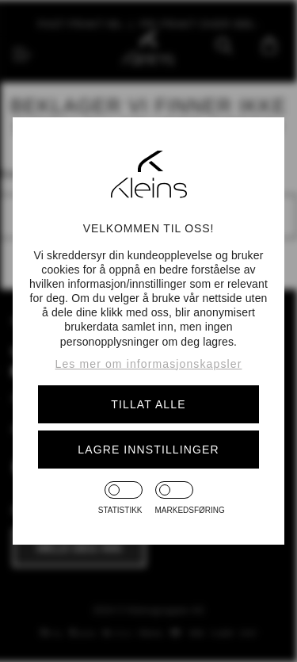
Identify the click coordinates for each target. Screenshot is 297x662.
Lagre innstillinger (148, 449)
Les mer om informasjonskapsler (148, 364)
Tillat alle (148, 404)
